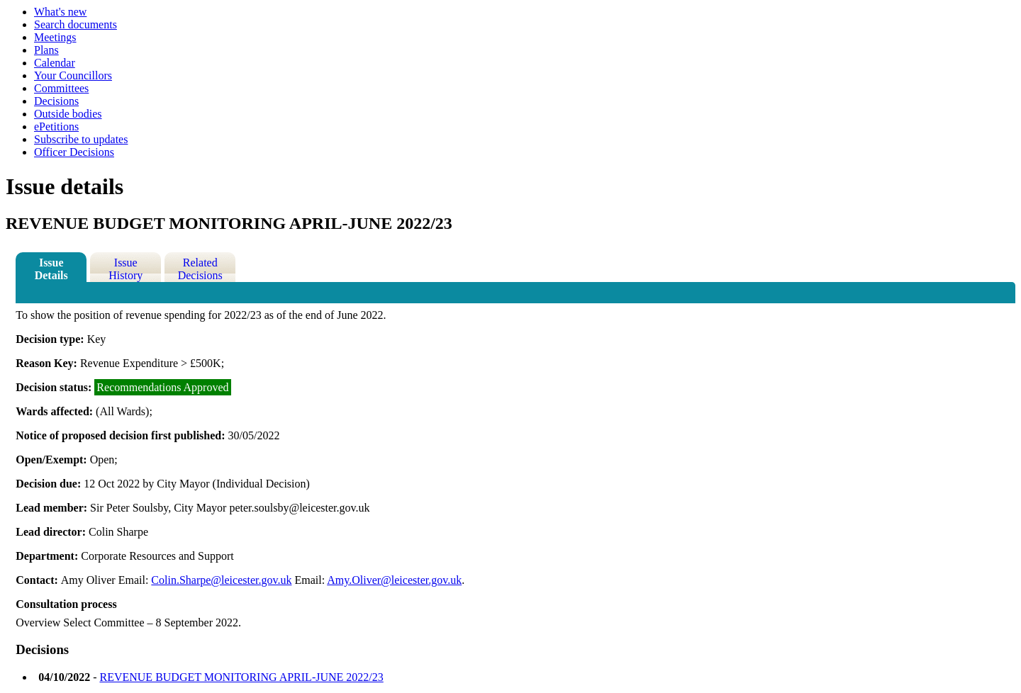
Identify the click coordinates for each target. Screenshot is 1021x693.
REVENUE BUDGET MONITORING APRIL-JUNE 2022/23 (241, 677)
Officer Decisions (74, 152)
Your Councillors (73, 75)
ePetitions (56, 126)
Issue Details (51, 269)
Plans (46, 50)
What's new (60, 12)
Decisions (56, 101)
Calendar (54, 63)
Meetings (55, 37)
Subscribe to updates (81, 139)
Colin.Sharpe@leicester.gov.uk (221, 580)
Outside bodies (68, 114)
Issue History (125, 269)
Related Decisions (200, 269)
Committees (61, 88)
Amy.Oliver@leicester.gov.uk (394, 580)
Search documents (75, 24)
